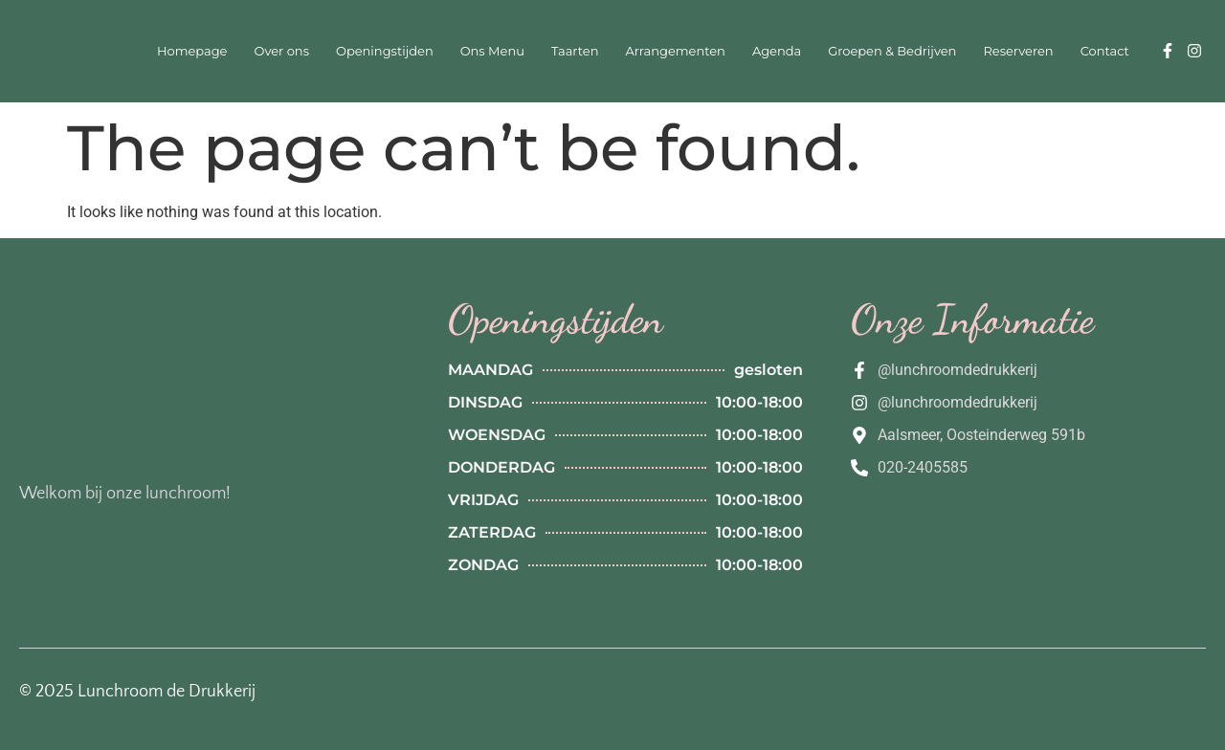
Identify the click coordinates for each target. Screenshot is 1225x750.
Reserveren (1018, 50)
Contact (1104, 50)
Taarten (575, 50)
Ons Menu (492, 50)
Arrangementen (674, 50)
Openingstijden (385, 50)
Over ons (281, 50)
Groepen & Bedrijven (892, 50)
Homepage (192, 50)
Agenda (776, 50)
